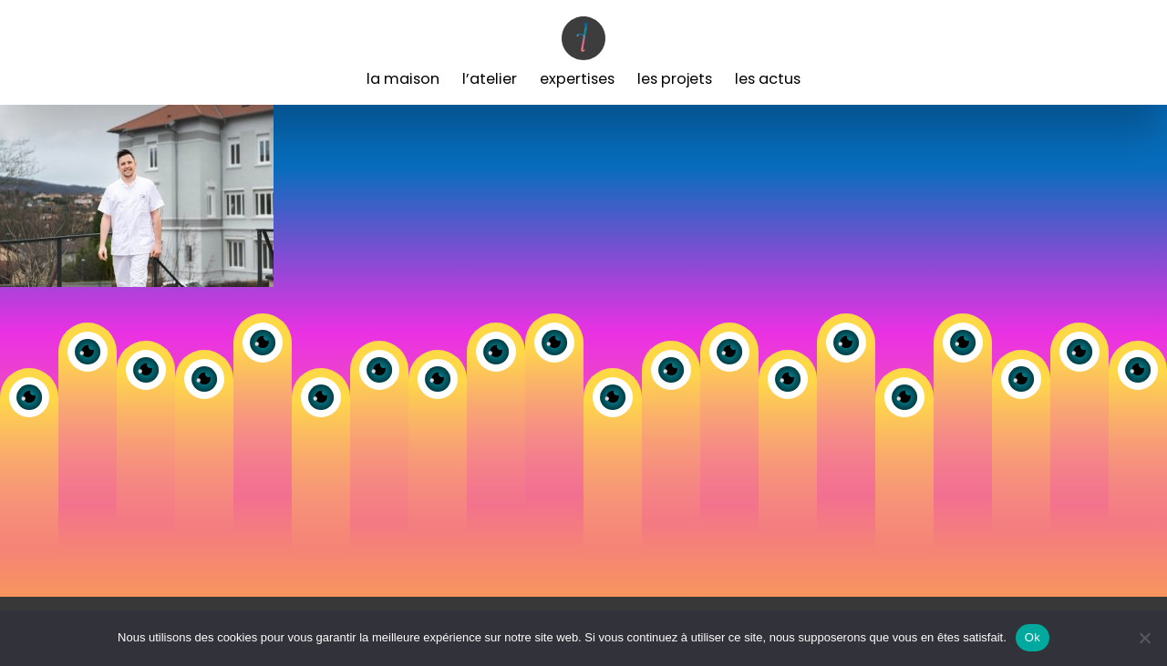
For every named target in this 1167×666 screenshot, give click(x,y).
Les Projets (674, 78)
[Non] (1144, 638)
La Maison (403, 78)
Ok (1032, 637)
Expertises (577, 78)
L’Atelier (489, 78)
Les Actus (767, 78)
